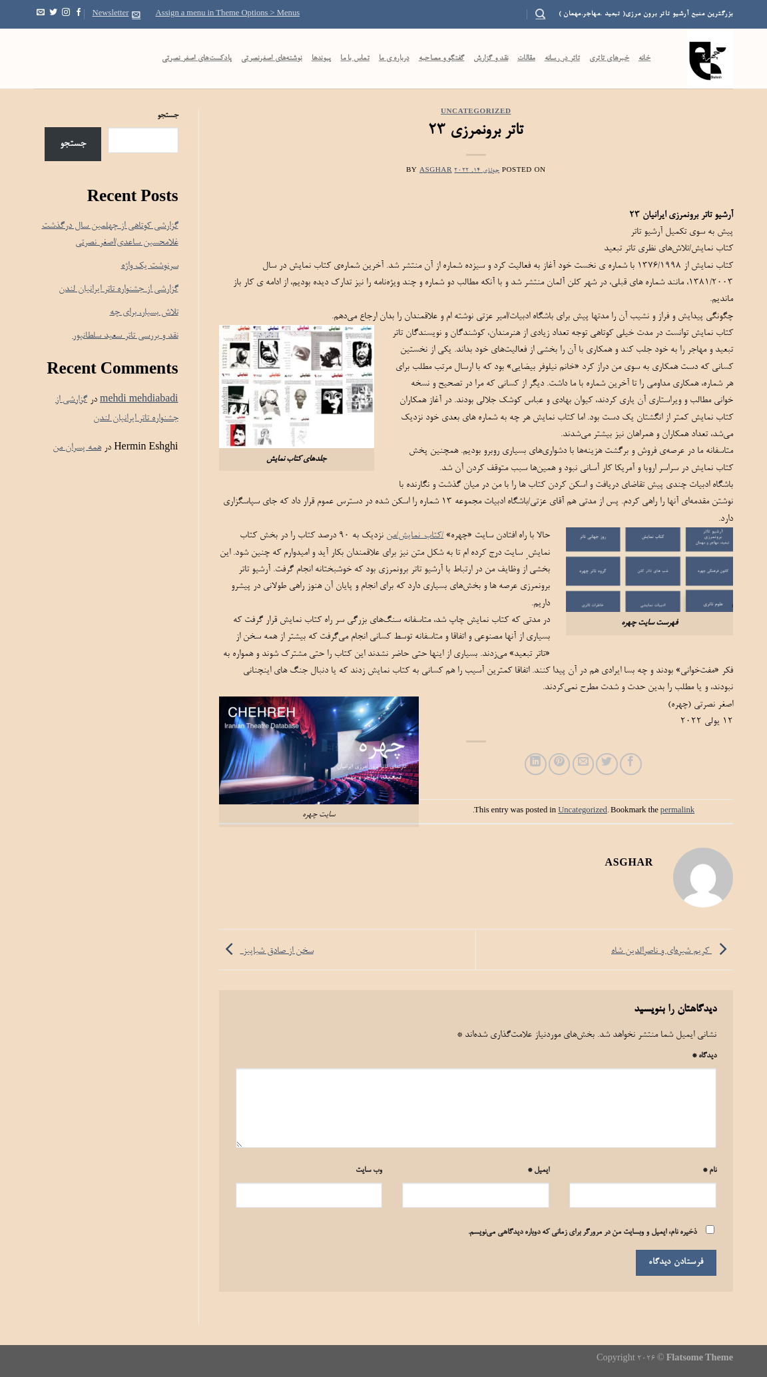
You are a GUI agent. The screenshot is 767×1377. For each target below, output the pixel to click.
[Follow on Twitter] (53, 14)
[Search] (540, 14)
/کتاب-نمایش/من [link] (414, 536)
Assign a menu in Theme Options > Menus (228, 14)
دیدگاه (704, 1056)
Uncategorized (476, 112)
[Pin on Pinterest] (560, 764)
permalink (677, 811)
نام (709, 1170)
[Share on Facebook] (631, 764)
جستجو (167, 116)
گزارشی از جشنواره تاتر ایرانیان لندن (118, 289)
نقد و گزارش (490, 59)
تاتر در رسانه (562, 59)
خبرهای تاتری (609, 59)
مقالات (526, 59)
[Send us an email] (41, 14)
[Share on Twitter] (607, 764)
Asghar (435, 170)
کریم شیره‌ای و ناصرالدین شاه (672, 951)
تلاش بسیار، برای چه (144, 313)
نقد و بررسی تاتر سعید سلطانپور (125, 336)
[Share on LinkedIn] (536, 764)
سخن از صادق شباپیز (266, 951)
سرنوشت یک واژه (149, 266)
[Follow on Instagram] (66, 14)
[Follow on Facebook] (79, 14)
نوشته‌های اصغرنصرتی (271, 59)
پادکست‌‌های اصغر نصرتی (197, 59)
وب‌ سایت (369, 1170)
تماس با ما (355, 59)
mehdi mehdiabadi (139, 400)
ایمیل (538, 1170)
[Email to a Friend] (584, 764)
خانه (644, 59)
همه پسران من (77, 448)
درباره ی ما (394, 59)
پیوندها (322, 59)
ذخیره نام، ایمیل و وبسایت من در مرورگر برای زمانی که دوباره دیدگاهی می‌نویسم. (582, 1232)
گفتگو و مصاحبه (442, 59)
